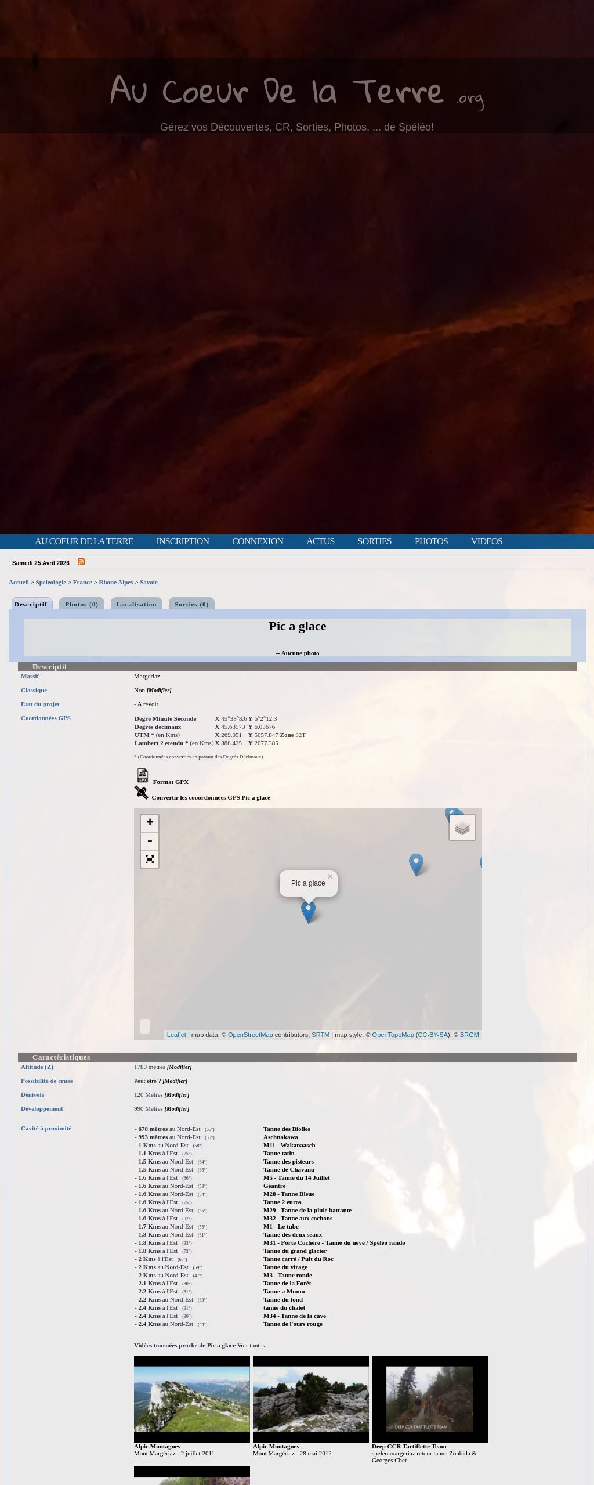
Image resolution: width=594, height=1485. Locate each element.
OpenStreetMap (250, 1034)
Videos (486, 541)
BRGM (469, 1034)
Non (139, 690)
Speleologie (51, 582)
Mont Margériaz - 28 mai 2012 (292, 1453)
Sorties (375, 541)
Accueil (19, 582)
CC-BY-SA (433, 1034)
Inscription (182, 541)
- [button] (150, 842)
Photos (431, 541)
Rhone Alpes (116, 582)
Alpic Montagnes (157, 1446)
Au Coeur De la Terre (277, 89)
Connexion (257, 541)
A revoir (147, 703)
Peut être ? (147, 1080)
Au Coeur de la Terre (84, 541)
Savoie (149, 582)
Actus (320, 541)
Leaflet (176, 1034)
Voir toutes (251, 1345)
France (82, 582)
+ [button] (150, 823)
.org (470, 96)
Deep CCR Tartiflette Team (409, 1446)
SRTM (320, 1034)
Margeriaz (147, 676)
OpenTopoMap (393, 1034)
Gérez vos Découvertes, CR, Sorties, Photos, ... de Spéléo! (297, 127)
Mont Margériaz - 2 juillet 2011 (174, 1453)
